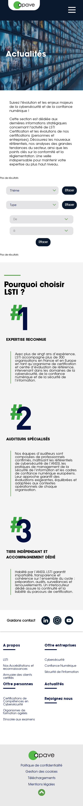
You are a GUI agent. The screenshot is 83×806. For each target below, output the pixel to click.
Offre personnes (18, 684)
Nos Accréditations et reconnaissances (18, 667)
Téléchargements (41, 778)
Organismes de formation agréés (15, 711)
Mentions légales (41, 784)
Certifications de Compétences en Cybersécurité (15, 701)
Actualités (54, 684)
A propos (11, 646)
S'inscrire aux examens (19, 719)
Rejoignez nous (59, 699)
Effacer (69, 190)
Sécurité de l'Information (62, 672)
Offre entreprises (60, 646)
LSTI (5, 660)
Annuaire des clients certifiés (17, 676)
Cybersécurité (54, 660)
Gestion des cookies (41, 771)
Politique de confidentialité (41, 765)
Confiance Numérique (60, 666)
